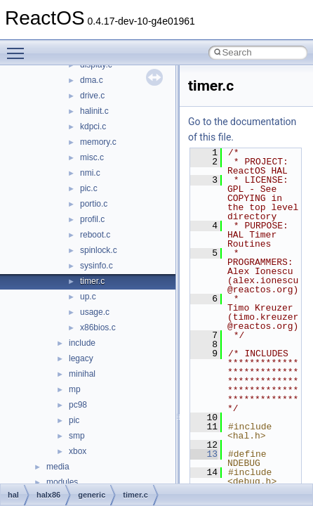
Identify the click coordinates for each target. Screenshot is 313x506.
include (82, 343)
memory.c (98, 142)
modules (62, 482)
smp (77, 436)
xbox (77, 451)
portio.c (93, 204)
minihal (82, 374)
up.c (88, 296)
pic (74, 420)
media (57, 467)
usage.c (94, 312)
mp (75, 389)
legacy (81, 358)
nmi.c (90, 173)
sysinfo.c (96, 266)
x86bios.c (98, 327)
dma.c (91, 80)
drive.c (92, 95)
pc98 (78, 405)
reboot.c (95, 235)
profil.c (92, 219)
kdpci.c (93, 126)
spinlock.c (98, 250)
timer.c (92, 281)
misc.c (92, 157)
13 (204, 454)
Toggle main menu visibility (19, 47)
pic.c (89, 188)
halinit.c (94, 111)
